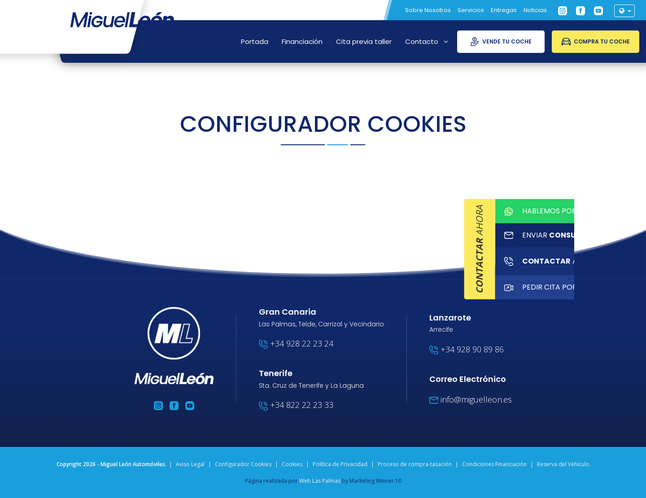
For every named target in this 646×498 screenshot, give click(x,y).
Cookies (292, 464)
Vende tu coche (501, 41)
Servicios (471, 10)
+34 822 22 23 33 (296, 404)
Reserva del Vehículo (563, 464)
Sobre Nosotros (428, 10)
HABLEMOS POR (638, 213)
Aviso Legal (190, 464)
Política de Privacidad (340, 464)
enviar (638, 241)
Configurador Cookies (243, 464)
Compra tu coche (596, 41)
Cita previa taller (364, 41)
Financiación (302, 41)
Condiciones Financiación (494, 464)
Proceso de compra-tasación (415, 464)
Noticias (535, 10)
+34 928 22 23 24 (296, 343)
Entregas (504, 10)
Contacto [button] (426, 41)
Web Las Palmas (319, 481)
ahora (638, 269)
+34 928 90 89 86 (466, 349)
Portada (254, 41)
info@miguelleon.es (470, 399)
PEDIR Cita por (638, 297)
